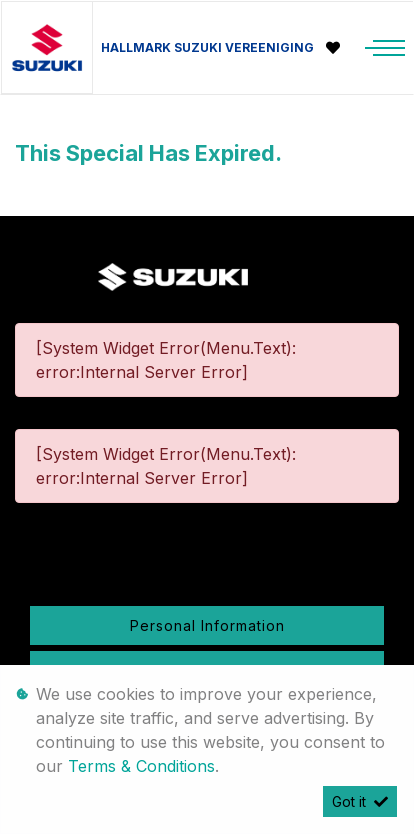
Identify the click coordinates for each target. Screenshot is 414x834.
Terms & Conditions (141, 766)
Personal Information (207, 625)
